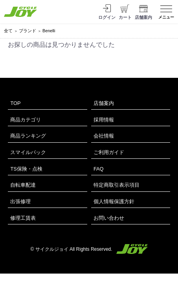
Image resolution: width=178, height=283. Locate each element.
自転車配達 (23, 185)
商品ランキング (28, 136)
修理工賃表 (23, 218)
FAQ (99, 169)
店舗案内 (104, 103)
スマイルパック (28, 152)
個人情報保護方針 (114, 201)
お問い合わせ (109, 218)
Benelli (48, 30)
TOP (15, 103)
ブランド (27, 30)
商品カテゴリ (25, 120)
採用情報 (104, 120)
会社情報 (104, 136)
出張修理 (20, 201)
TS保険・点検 (26, 169)
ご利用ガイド (109, 152)
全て (8, 30)
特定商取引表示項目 (116, 185)
